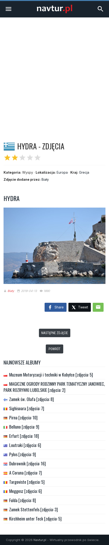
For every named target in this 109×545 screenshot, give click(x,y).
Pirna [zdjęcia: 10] (23, 417)
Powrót (54, 349)
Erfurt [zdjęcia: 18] (24, 436)
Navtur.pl (40, 540)
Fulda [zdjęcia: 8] (22, 500)
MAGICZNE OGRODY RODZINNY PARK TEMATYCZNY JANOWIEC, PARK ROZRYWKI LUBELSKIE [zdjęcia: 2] (54, 387)
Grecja (84, 172)
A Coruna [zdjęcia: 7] (25, 473)
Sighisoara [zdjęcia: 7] (26, 408)
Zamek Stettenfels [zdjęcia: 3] (33, 509)
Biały (45, 179)
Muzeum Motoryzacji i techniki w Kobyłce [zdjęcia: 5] (51, 375)
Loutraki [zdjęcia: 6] (25, 445)
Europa (62, 172)
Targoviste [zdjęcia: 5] (27, 482)
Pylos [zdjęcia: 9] (22, 454)
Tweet (79, 307)
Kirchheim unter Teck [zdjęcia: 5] (35, 519)
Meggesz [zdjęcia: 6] (25, 491)
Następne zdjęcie (54, 333)
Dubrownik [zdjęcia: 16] (27, 463)
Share (55, 307)
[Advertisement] (54, 74)
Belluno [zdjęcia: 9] (24, 427)
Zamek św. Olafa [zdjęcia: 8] (31, 399)
